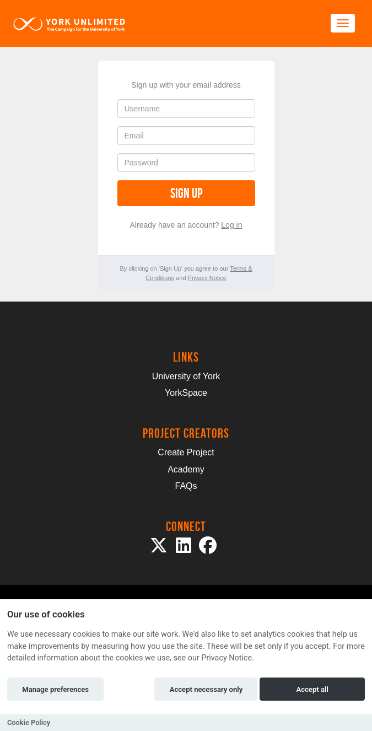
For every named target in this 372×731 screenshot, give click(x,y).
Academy (186, 469)
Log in (231, 225)
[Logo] (69, 23)
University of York (186, 376)
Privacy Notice (207, 278)
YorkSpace (186, 392)
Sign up (186, 193)
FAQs (186, 486)
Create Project (186, 452)
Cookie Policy (28, 722)
